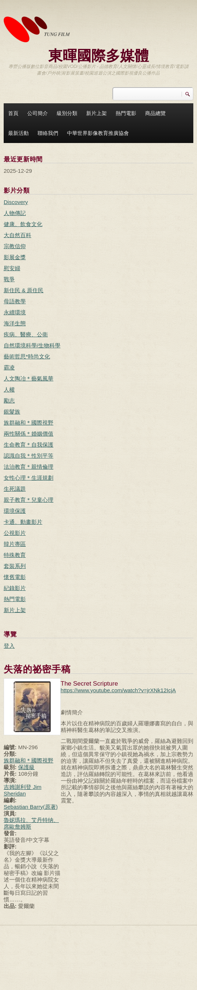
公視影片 (15, 533)
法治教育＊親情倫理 (28, 467)
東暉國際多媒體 (98, 55)
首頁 (13, 113)
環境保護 (15, 511)
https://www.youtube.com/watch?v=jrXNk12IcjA (118, 690)
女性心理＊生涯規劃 (28, 478)
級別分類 (67, 113)
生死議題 (15, 489)
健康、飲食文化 (23, 224)
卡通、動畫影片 (23, 522)
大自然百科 (17, 235)
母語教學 (15, 301)
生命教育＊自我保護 (28, 445)
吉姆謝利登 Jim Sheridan (23, 790)
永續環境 (15, 312)
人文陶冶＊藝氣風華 (28, 378)
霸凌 (9, 367)
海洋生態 (15, 323)
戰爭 (9, 279)
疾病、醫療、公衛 (26, 334)
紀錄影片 (15, 588)
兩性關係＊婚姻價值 (28, 433)
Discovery (16, 202)
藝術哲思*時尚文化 (27, 356)
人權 (9, 389)
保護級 (26, 767)
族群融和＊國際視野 (28, 422)
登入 (9, 646)
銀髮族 (12, 411)
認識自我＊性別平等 (28, 456)
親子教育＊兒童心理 (28, 500)
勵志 (9, 400)
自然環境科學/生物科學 (32, 345)
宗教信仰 (15, 246)
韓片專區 (15, 544)
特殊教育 (15, 555)
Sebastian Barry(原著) (31, 807)
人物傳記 (15, 213)
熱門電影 (126, 113)
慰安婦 (12, 268)
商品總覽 (155, 113)
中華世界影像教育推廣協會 (98, 133)
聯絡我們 (48, 133)
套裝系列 (15, 566)
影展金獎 (15, 257)
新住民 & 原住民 (23, 290)
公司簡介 (37, 113)
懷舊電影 (15, 577)
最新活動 (18, 133)
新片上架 (96, 113)
